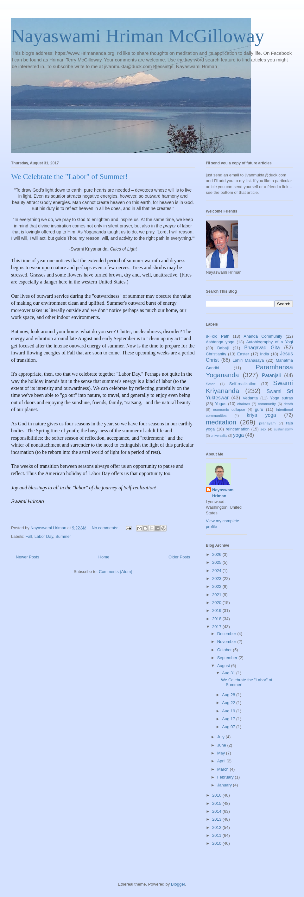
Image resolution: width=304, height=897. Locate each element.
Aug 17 (229, 718)
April (222, 761)
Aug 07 (229, 726)
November (227, 641)
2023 (217, 578)
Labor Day (44, 536)
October (225, 649)
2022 (217, 586)
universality (219, 435)
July (221, 737)
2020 (217, 602)
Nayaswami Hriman (223, 492)
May (221, 753)
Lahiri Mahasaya (248, 360)
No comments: (105, 527)
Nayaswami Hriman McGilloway (137, 35)
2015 (217, 803)
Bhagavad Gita (262, 347)
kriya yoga (261, 415)
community (267, 404)
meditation (221, 422)
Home (104, 557)
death (288, 404)
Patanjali (271, 375)
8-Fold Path (218, 336)
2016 (217, 795)
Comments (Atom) (115, 571)
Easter (243, 354)
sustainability (283, 429)
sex (263, 429)
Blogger (178, 884)
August (224, 665)
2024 (217, 570)
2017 (217, 626)
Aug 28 (229, 694)
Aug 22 (229, 702)
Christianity (216, 354)
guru (259, 409)
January (225, 785)
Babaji (223, 348)
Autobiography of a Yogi (269, 342)
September (227, 657)
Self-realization (242, 383)
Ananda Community (263, 336)
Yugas (220, 403)
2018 (217, 618)
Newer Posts (27, 557)
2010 (217, 843)
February (226, 777)
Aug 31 (229, 673)
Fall (29, 536)
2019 (217, 610)
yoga (238, 435)
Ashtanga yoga (220, 342)
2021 (217, 594)
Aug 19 (229, 711)
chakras (243, 404)
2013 (217, 819)
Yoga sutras (281, 398)
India (264, 354)
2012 (217, 827)
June (222, 745)
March (223, 769)
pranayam (267, 423)
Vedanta (250, 398)
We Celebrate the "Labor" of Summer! (69, 176)
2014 (217, 811)
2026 (217, 554)
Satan (211, 384)
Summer (63, 536)
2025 (217, 562)
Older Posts (179, 557)
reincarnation (238, 429)
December (227, 633)
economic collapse (229, 409)
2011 (217, 835)
